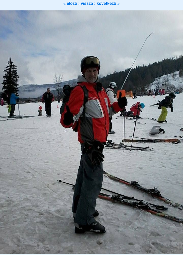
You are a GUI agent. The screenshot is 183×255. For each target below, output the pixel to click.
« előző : (72, 3)
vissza (87, 3)
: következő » (106, 3)
